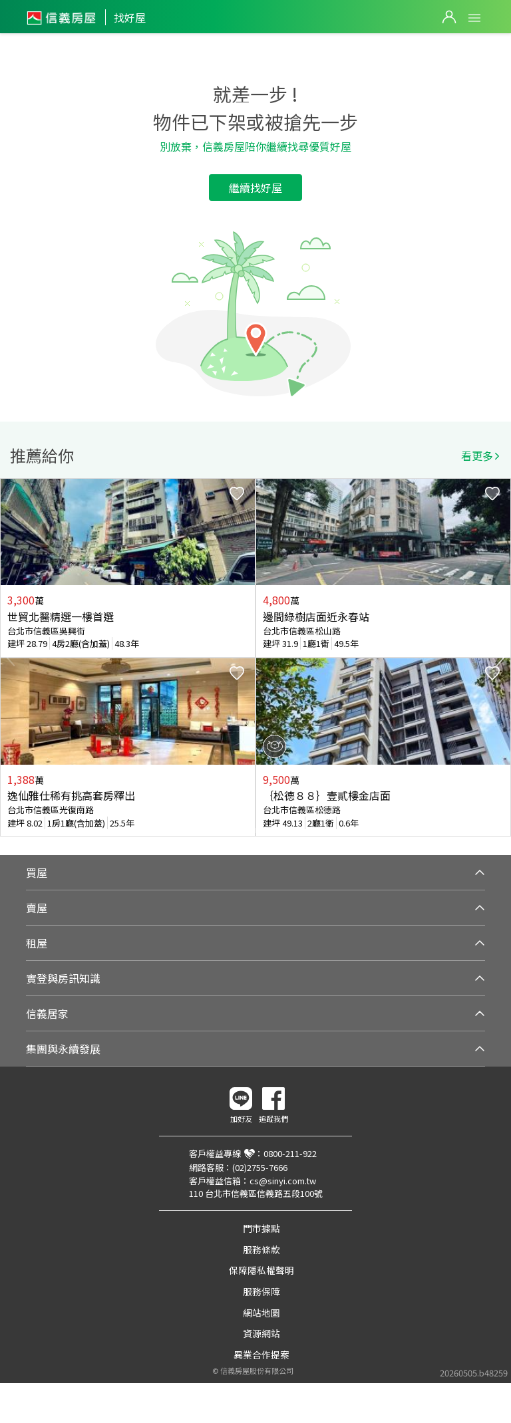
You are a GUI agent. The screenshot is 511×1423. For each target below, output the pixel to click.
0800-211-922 (290, 1153)
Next (500, 657)
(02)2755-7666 (259, 1167)
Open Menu (474, 18)
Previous (10, 657)
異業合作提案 (261, 1354)
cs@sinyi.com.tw (283, 1180)
